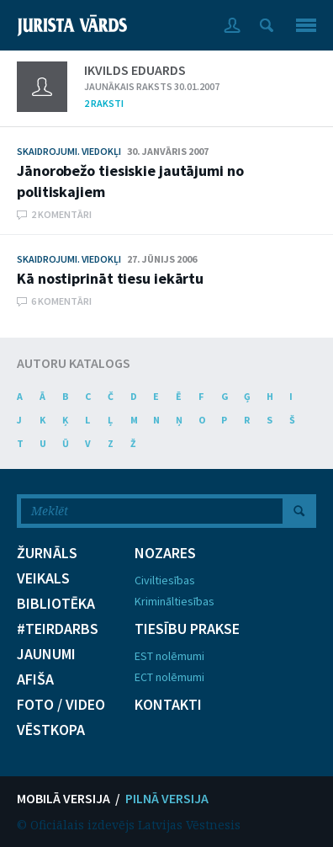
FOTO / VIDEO (61, 704)
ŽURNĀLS (47, 553)
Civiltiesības (165, 580)
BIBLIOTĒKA (56, 603)
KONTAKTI (168, 704)
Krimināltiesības (174, 601)
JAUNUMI (46, 654)
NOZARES (165, 553)
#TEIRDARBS (57, 629)
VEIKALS (43, 578)
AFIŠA (35, 679)
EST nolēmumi (169, 655)
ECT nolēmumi (169, 677)
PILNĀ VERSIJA (167, 798)
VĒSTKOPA (51, 730)
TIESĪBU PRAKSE (187, 629)
